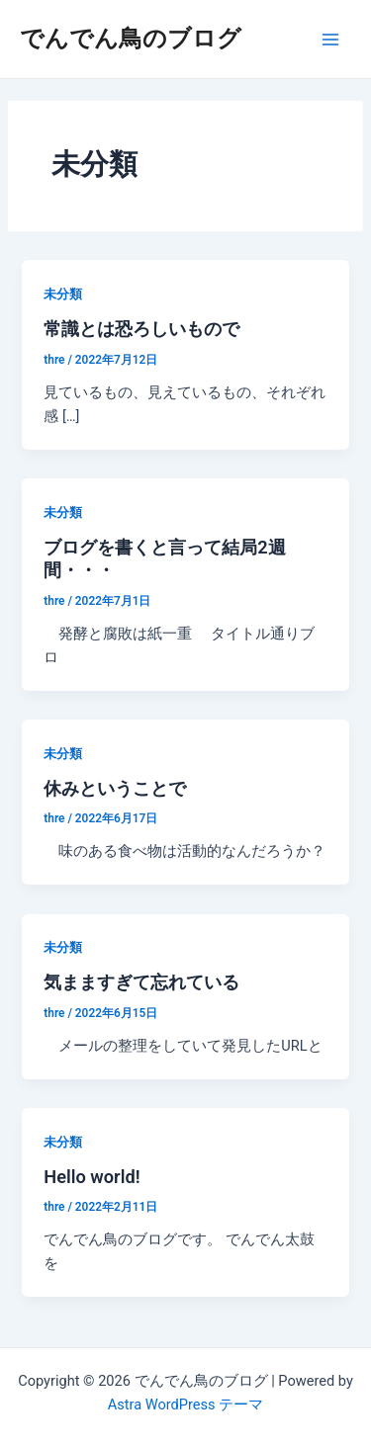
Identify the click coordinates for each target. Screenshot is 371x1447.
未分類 (63, 294)
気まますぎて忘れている (141, 982)
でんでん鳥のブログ (130, 38)
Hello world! (91, 1176)
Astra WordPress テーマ (185, 1404)
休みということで (115, 788)
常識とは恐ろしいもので (141, 328)
